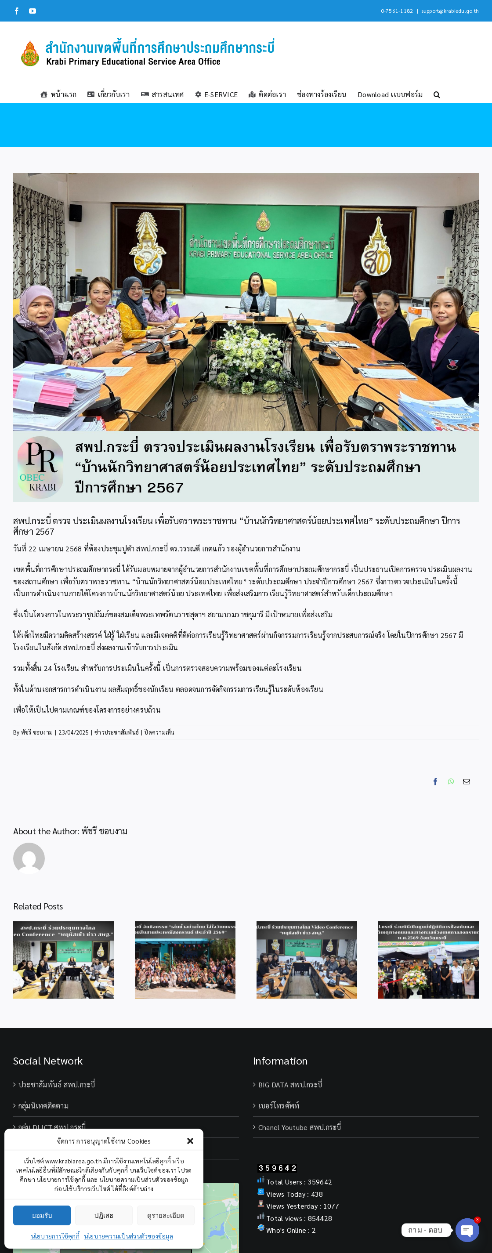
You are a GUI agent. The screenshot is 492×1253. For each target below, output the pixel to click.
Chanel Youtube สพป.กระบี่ (299, 1127)
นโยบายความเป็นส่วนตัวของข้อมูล (128, 1236)
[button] (190, 1141)
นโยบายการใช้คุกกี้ (55, 1236)
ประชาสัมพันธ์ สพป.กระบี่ (56, 1084)
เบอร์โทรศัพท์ (278, 1105)
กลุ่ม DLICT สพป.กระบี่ (52, 1127)
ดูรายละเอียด (165, 1215)
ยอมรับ (42, 1215)
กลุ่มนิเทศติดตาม (43, 1105)
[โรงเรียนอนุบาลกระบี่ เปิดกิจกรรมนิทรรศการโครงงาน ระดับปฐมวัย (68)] (246, 337)
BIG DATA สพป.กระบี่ (290, 1084)
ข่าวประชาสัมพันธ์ (116, 732)
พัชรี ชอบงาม (37, 732)
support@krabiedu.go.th (450, 10)
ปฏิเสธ (103, 1215)
